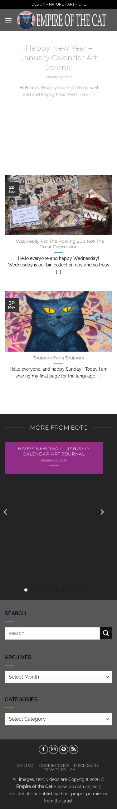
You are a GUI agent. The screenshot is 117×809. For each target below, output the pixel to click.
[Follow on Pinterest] (63, 749)
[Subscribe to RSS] (73, 749)
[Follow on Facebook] (43, 749)
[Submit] (106, 633)
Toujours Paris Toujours (58, 357)
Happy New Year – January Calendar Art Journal (58, 57)
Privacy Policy (59, 770)
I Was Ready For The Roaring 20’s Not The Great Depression (58, 244)
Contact (26, 765)
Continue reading (59, 106)
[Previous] (6, 511)
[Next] (101, 511)
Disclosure (86, 765)
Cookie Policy (54, 765)
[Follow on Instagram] (53, 749)
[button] (8, 20)
